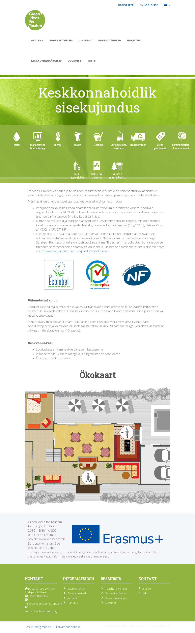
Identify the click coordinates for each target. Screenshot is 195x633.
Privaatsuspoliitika (68, 627)
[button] (167, 5)
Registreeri (126, 5)
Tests (91, 60)
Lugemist (74, 60)
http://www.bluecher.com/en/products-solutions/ (74, 251)
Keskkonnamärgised (46, 60)
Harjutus (134, 40)
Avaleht (37, 40)
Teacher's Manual (116, 588)
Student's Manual (115, 593)
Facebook (145, 588)
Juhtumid (85, 40)
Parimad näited (109, 40)
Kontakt (142, 593)
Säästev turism (61, 40)
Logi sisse (149, 5)
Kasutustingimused (38, 627)
